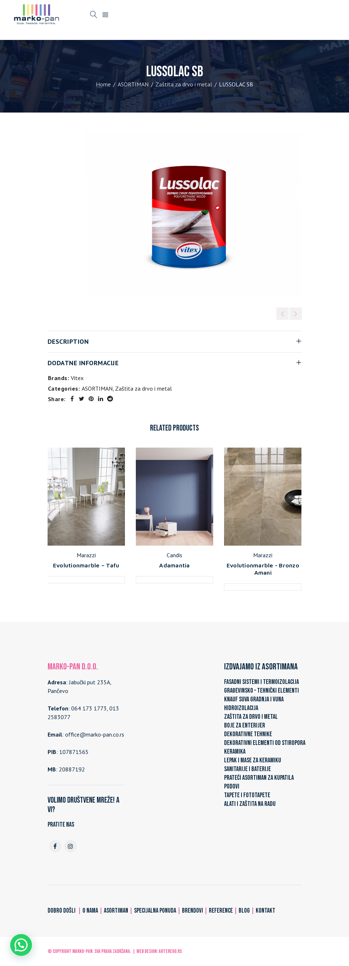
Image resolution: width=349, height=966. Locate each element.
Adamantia (174, 565)
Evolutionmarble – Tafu (86, 565)
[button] (21, 945)
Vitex (77, 378)
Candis (174, 555)
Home (103, 84)
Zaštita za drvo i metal (183, 84)
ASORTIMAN (133, 84)
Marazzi (86, 555)
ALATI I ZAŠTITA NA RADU (250, 804)
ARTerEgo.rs (170, 951)
